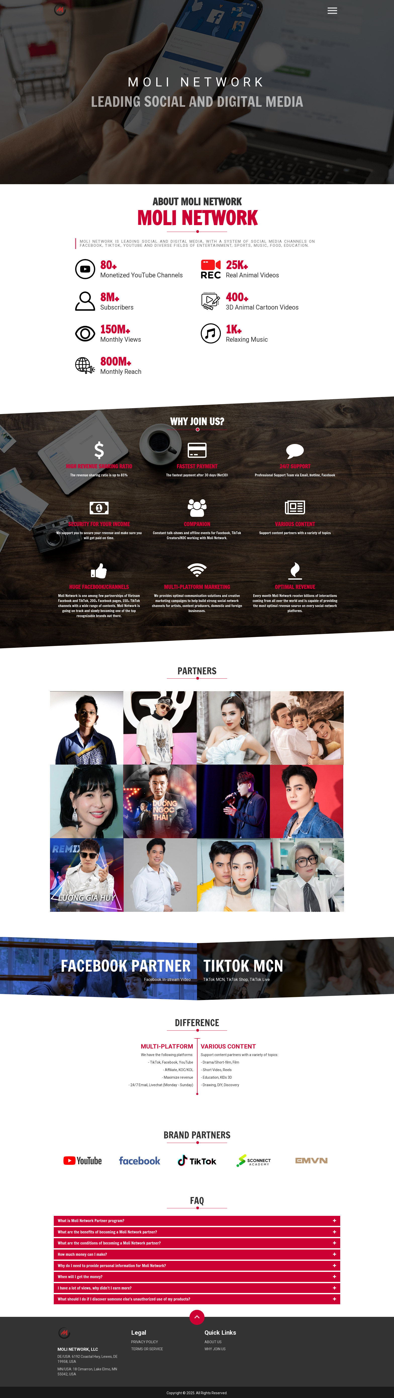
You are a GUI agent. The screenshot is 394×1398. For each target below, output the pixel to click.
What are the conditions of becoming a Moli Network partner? (109, 1243)
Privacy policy (144, 1342)
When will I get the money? (80, 1276)
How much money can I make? (82, 1254)
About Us (213, 1342)
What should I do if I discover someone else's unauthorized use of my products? (124, 1299)
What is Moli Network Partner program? (91, 1220)
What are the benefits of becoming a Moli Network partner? (107, 1232)
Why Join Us (215, 1349)
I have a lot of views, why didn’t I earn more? (95, 1288)
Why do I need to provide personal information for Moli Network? (112, 1265)
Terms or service (147, 1349)
